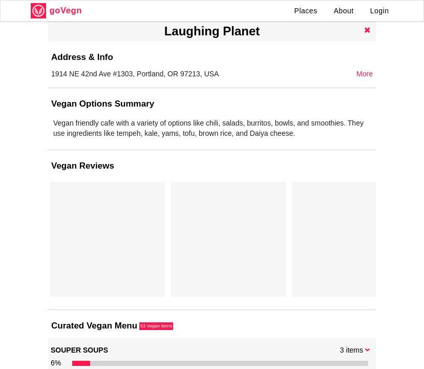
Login (379, 11)
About (344, 11)
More (364, 74)
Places (305, 11)
